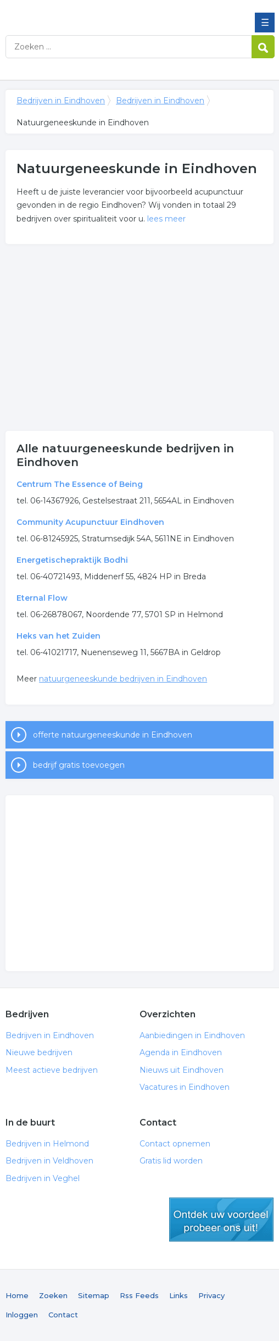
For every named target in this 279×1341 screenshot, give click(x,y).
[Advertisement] (139, 337)
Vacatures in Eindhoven (185, 1087)
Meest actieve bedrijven (51, 1070)
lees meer (166, 219)
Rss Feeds (139, 1295)
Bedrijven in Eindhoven (85, 13)
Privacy (211, 1295)
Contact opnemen (175, 1144)
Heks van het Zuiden (58, 636)
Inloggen (21, 1314)
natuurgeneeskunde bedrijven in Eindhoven (123, 679)
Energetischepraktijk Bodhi (72, 560)
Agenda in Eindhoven (181, 1052)
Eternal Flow (42, 598)
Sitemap (93, 1295)
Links (178, 1295)
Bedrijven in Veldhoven (49, 1161)
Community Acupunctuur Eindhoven (90, 522)
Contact (63, 1314)
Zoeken (53, 1295)
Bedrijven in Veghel (42, 1178)
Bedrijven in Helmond (47, 1144)
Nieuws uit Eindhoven (182, 1070)
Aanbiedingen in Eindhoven (192, 1035)
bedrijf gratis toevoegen (79, 765)
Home (17, 1295)
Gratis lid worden (171, 1161)
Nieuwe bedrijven (38, 1052)
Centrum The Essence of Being (79, 484)
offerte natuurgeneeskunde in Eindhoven (112, 735)
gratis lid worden (221, 1220)
